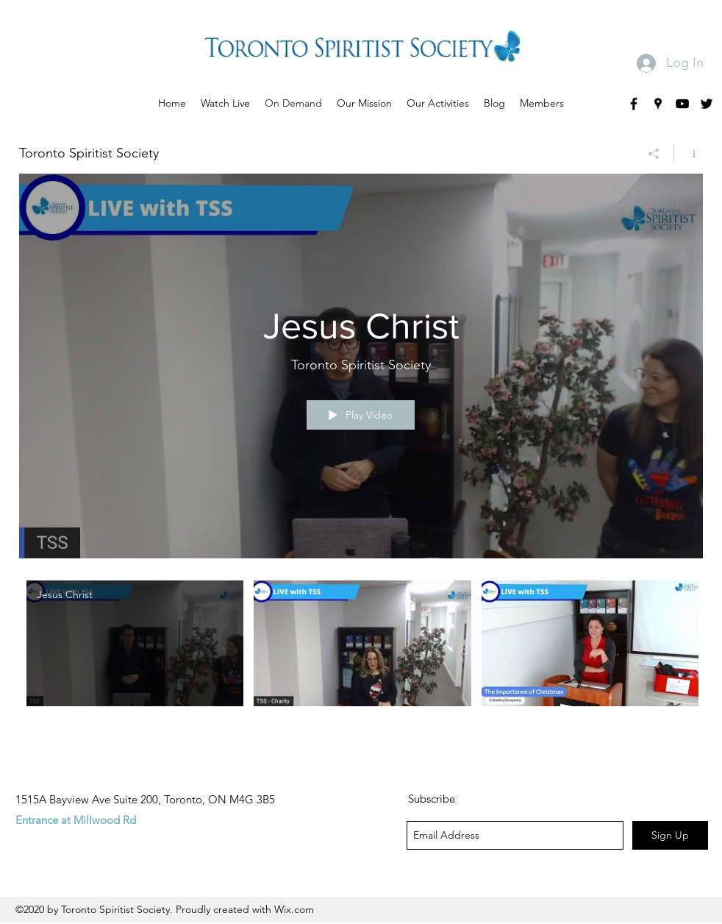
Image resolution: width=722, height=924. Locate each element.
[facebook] (634, 104)
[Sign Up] (670, 835)
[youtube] (682, 104)
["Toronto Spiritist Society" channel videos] (361, 653)
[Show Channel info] (688, 154)
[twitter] (706, 104)
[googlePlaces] (658, 104)
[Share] (654, 154)
